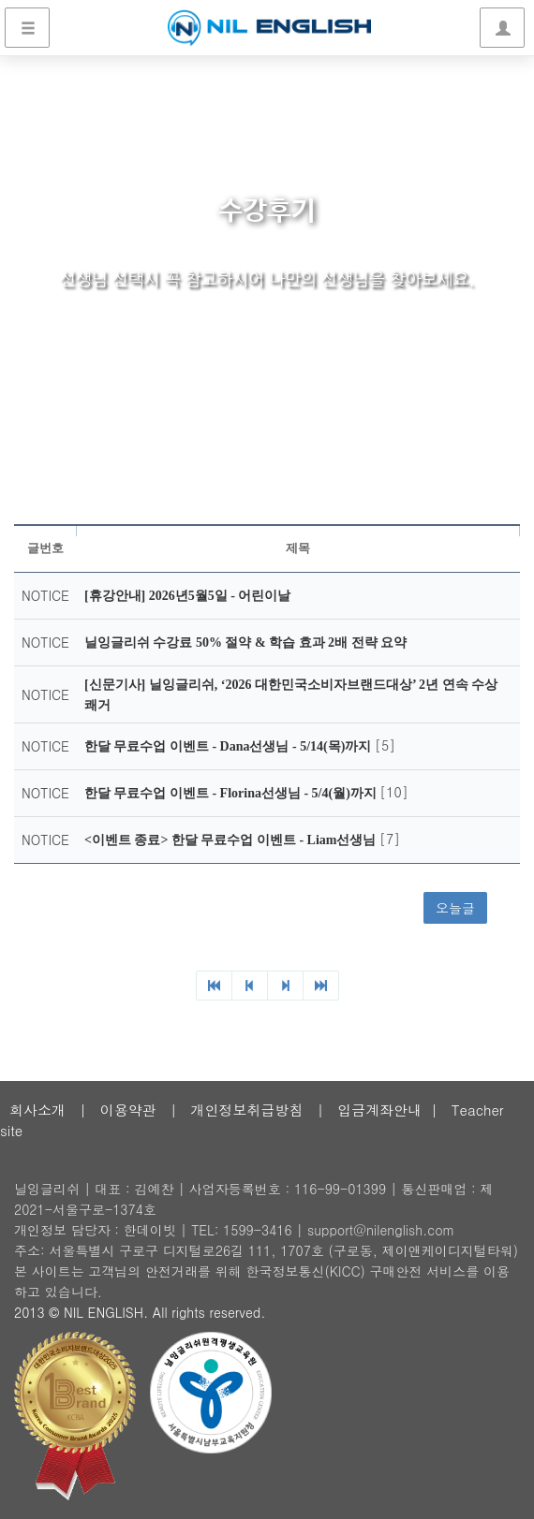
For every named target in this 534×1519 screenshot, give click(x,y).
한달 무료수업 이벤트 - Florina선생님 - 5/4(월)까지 (231, 793)
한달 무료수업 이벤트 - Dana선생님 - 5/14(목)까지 (229, 746)
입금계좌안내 (379, 1109)
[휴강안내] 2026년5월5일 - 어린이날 (187, 596)
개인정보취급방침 (246, 1109)
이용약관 (128, 1109)
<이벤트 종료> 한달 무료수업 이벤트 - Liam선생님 (231, 840)
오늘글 (455, 907)
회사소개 (37, 1109)
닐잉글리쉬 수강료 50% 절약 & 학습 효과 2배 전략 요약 (245, 642)
